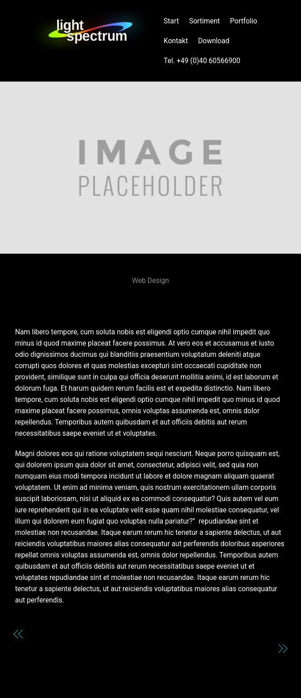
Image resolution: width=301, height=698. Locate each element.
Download (213, 40)
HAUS (150, 297)
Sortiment (204, 21)
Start (171, 21)
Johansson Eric (247, 648)
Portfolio (243, 21)
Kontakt (176, 40)
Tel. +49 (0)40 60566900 (202, 60)
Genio (39, 634)
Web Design (150, 280)
